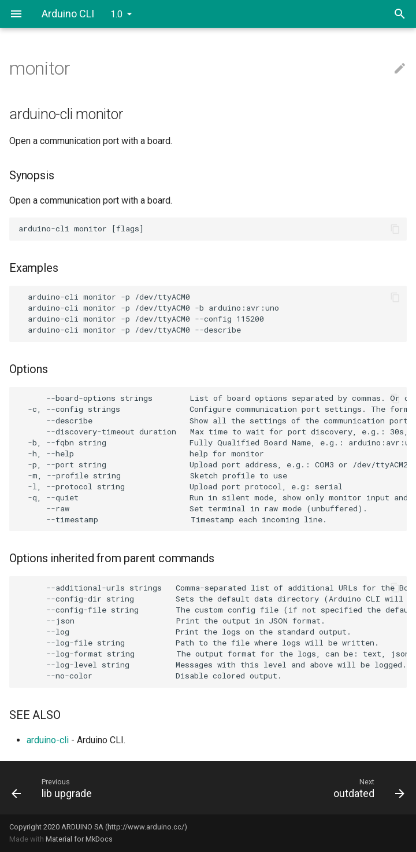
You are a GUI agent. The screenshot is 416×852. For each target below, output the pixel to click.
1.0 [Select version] (116, 14)
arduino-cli (48, 740)
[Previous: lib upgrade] (105, 788)
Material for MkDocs (79, 839)
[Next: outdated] (311, 788)
